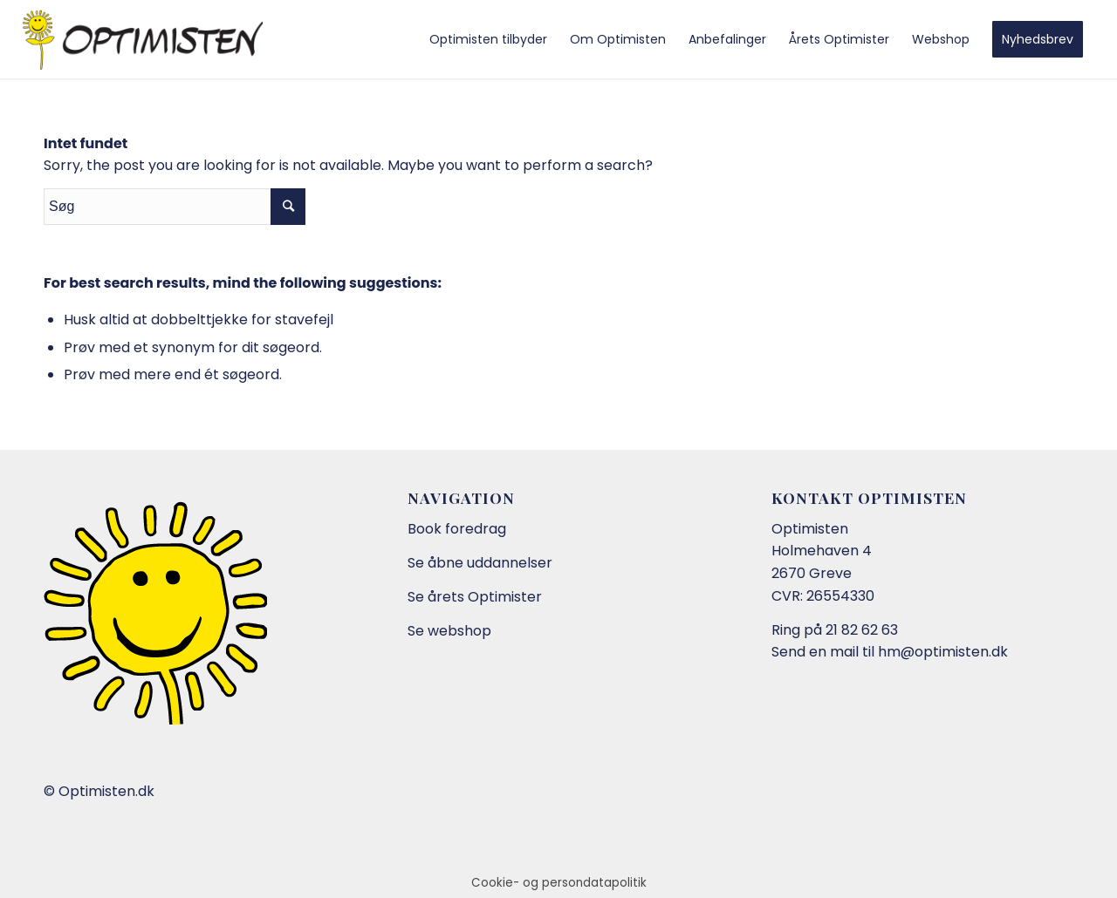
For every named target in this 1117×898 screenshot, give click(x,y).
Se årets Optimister (475, 597)
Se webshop (449, 631)
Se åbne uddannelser (480, 563)
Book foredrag (457, 529)
